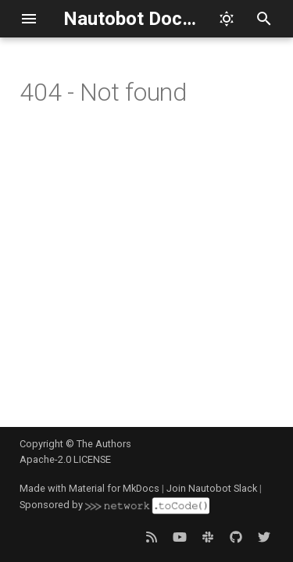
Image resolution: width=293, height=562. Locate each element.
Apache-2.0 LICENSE (65, 459)
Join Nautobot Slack (211, 488)
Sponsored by (114, 504)
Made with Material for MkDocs (89, 488)
